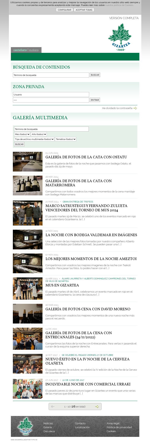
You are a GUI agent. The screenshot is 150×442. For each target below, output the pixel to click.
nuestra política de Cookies (119, 5)
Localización (82, 427)
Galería (47, 427)
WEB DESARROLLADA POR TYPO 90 (24, 440)
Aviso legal (113, 423)
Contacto (80, 423)
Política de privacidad (119, 427)
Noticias (48, 423)
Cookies (111, 431)
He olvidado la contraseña (117, 108)
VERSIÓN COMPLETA (124, 18)
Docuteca (49, 431)
